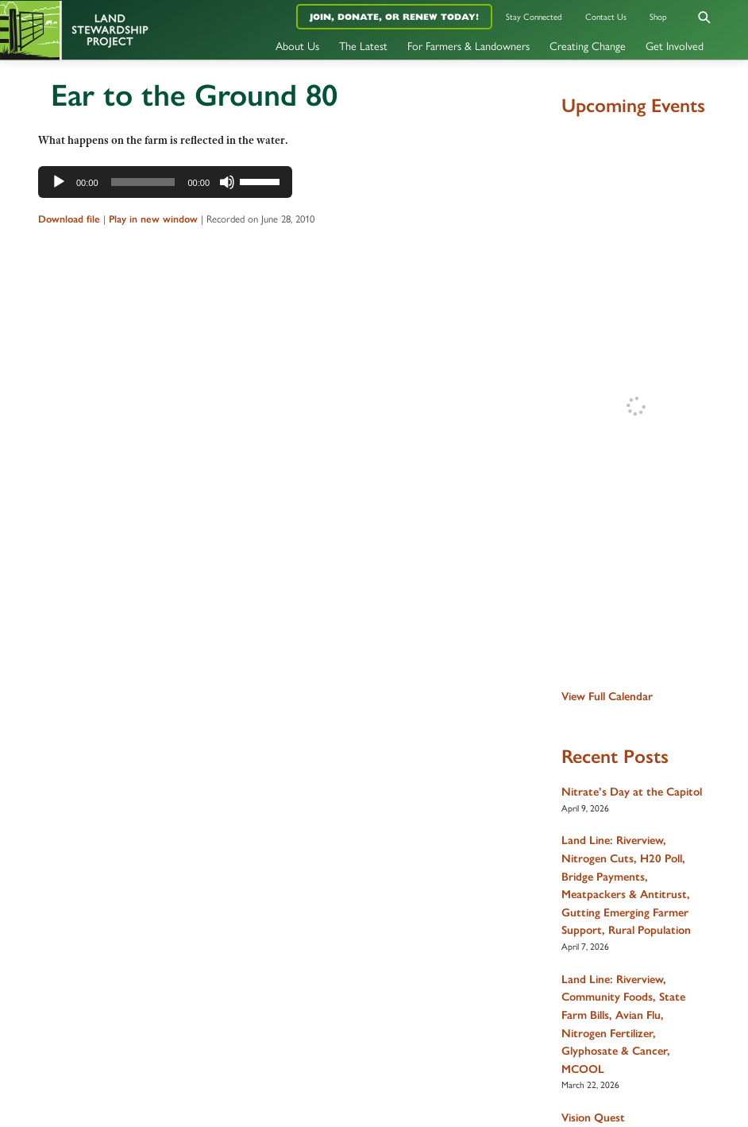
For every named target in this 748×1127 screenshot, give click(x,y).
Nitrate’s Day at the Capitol (631, 791)
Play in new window (153, 219)
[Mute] (227, 182)
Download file (69, 219)
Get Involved (675, 45)
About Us (297, 45)
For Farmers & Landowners (468, 45)
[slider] (143, 182)
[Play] (59, 182)
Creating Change (587, 45)
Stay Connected (534, 16)
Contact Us (606, 16)
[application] (165, 182)
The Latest (363, 45)
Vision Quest (593, 1117)
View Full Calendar (607, 696)
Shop (658, 16)
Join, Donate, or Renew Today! (394, 16)
